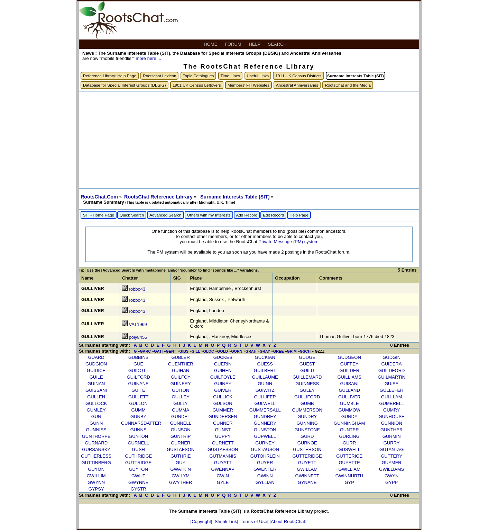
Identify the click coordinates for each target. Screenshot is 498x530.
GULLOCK (96, 403)
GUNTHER (391, 429)
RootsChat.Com (99, 197)
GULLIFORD (307, 396)
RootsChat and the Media (348, 85)
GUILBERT (265, 370)
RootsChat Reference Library (159, 197)
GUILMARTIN (391, 377)
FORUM (233, 44)
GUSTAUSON (265, 449)
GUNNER (222, 423)
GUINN (265, 383)
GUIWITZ (265, 390)
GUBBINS (138, 357)
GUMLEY (96, 410)
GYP (349, 482)
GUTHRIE (180, 456)
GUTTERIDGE (307, 456)
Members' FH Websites (248, 85)
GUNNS (138, 429)
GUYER (265, 462)
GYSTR (138, 489)
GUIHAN (181, 370)
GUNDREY (265, 416)
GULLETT (138, 396)
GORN (236, 351)
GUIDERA (391, 363)
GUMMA (180, 410)
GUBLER (180, 357)
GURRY (392, 442)
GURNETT (223, 442)
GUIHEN (223, 370)
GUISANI (349, 383)
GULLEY (181, 396)
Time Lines (230, 75)
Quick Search (132, 215)
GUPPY (223, 436)
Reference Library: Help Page (109, 75)
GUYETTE (349, 462)
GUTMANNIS (222, 456)
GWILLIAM (349, 469)
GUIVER (222, 390)
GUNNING (306, 423)
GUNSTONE (307, 429)
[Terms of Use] (254, 521)
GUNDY (349, 416)
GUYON (96, 469)
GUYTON (138, 469)
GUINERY (180, 383)
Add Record (247, 215)
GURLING (349, 436)
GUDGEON (349, 357)
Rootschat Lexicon (159, 75)
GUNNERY (265, 423)
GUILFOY (181, 377)
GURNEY (265, 442)
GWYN (391, 475)
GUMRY (391, 410)
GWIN (222, 475)
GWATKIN (180, 469)
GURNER (180, 442)
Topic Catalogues (198, 75)
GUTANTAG (391, 449)
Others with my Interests (209, 215)
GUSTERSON (307, 449)
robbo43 (137, 289)
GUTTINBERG (96, 462)
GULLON (138, 403)
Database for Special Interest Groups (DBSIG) (124, 85)
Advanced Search (165, 215)
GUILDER (349, 370)
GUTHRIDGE (138, 456)
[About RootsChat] (288, 521)
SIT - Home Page (98, 215)
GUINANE (138, 383)
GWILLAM (307, 469)
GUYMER (392, 462)
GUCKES (222, 357)
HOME (211, 44)
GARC (145, 351)
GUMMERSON (307, 410)
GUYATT (223, 462)
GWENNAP (222, 469)
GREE (278, 351)
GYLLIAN (265, 482)
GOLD (222, 351)
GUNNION (391, 423)
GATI (158, 351)
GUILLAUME (265, 377)
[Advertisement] (249, 139)
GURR (349, 442)
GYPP (391, 482)
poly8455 (138, 337)
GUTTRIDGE (138, 462)
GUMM (138, 410)
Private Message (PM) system (288, 241)
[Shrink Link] (226, 521)
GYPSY (96, 489)
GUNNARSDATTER (141, 423)
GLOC (208, 351)
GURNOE (307, 442)
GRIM (291, 351)
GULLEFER (392, 390)
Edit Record (273, 215)
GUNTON (138, 436)
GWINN (265, 475)
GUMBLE (349, 403)
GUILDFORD (391, 370)
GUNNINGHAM (349, 423)
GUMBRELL (391, 403)
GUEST (307, 363)
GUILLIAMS (349, 377)
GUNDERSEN (223, 416)
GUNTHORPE (96, 436)
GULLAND (349, 390)
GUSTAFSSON (223, 449)
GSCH (305, 351)
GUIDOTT (138, 370)
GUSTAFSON (180, 449)
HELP (255, 44)
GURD (307, 436)
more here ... (148, 58)
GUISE (391, 383)
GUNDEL (180, 416)
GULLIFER (265, 396)
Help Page (298, 215)
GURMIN (391, 436)
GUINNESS (307, 383)
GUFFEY (349, 363)
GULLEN (96, 396)
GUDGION (96, 363)
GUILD (307, 370)
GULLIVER (349, 396)
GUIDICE (96, 370)
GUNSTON (265, 429)
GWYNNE (138, 482)
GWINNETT (307, 475)
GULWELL (265, 403)
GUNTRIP (180, 436)
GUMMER (223, 410)
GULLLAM (391, 396)
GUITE (138, 390)
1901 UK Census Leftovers (197, 85)
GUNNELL (180, 423)
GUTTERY (391, 456)
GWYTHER (180, 482)
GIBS (183, 351)
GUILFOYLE (223, 377)
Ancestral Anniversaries (297, 85)
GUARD (96, 357)
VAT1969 (138, 324)
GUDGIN (391, 357)
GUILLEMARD (307, 377)
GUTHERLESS (96, 456)
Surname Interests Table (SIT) (235, 197)
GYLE (223, 482)
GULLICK (222, 396)
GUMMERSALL (265, 410)
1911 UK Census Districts (298, 75)
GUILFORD (138, 377)
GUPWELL (265, 436)
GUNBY (138, 416)
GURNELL (138, 442)
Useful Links (258, 75)
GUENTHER (180, 363)
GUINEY (222, 383)
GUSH (138, 449)
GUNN (96, 423)
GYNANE (307, 482)
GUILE (96, 377)
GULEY (307, 390)
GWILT (138, 475)
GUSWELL (349, 449)
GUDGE (307, 357)
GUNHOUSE (392, 416)
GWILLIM (96, 475)
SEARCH (278, 44)
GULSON (222, 403)
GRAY (265, 351)
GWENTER (264, 469)
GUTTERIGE (349, 456)
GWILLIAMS (391, 469)
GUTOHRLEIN (265, 456)
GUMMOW (349, 410)
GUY (180, 462)
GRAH (251, 351)
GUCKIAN (265, 357)
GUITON (180, 390)
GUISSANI (96, 390)
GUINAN (96, 383)
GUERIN (223, 363)
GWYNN (96, 482)
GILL (196, 351)
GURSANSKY (96, 449)
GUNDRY (307, 416)
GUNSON (181, 429)
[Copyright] (202, 521)
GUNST (223, 429)
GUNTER (349, 429)
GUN (96, 416)
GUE (138, 363)
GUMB (307, 403)
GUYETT (307, 462)
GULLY (180, 403)
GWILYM (181, 475)
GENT (171, 351)
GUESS (265, 363)
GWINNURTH (349, 475)
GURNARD (96, 442)
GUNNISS (96, 429)
